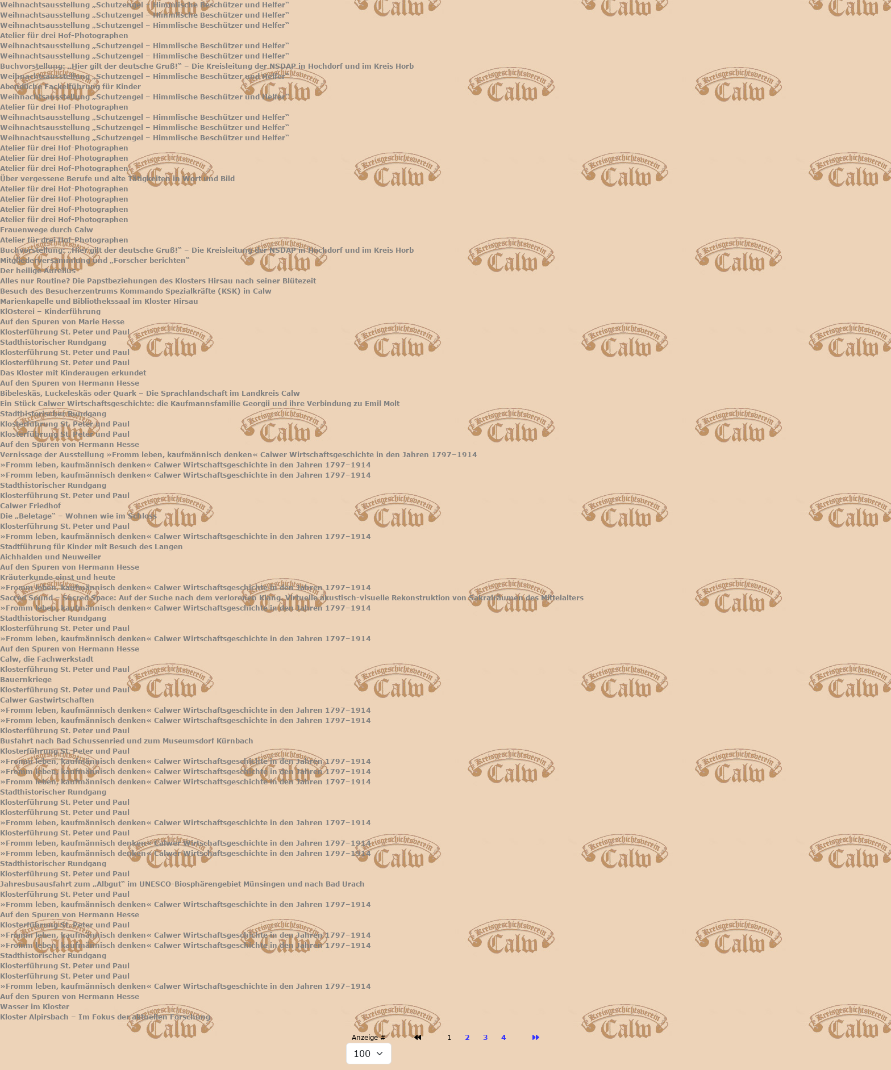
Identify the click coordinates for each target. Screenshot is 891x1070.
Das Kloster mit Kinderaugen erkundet (73, 373)
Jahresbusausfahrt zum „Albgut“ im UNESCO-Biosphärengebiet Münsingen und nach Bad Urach (182, 884)
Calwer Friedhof (30, 505)
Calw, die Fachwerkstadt (46, 659)
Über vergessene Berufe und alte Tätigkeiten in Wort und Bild (117, 178)
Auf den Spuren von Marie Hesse (62, 321)
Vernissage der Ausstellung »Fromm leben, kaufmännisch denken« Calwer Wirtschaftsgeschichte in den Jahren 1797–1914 (238, 454)
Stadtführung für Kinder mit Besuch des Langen (91, 546)
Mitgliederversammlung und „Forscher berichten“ (95, 260)
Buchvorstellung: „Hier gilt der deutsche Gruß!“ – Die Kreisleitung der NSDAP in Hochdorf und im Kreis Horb (207, 66)
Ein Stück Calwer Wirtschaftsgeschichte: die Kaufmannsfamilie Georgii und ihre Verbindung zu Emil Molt (199, 403)
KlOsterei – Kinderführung (50, 311)
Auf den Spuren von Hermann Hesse (69, 383)
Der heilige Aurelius (38, 270)
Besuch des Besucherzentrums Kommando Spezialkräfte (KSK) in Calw (136, 291)
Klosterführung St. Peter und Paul (65, 332)
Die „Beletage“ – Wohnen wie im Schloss (78, 516)
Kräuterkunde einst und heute (57, 577)
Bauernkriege (26, 679)
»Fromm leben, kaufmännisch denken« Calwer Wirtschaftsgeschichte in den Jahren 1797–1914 (185, 465)
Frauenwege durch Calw (46, 229)
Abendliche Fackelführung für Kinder (70, 86)
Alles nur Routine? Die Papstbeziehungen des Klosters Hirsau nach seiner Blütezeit (158, 281)
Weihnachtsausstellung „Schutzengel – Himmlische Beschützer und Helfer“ (144, 5)
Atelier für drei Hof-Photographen (64, 35)
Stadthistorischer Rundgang (53, 342)
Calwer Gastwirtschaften (47, 700)
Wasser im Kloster (34, 1006)
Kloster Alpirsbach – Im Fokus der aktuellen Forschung (105, 1017)
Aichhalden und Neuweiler (50, 557)
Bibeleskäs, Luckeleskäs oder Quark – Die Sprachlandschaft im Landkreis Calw (150, 393)
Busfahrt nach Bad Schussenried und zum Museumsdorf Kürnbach (126, 741)
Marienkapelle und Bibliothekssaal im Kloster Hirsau (99, 301)
